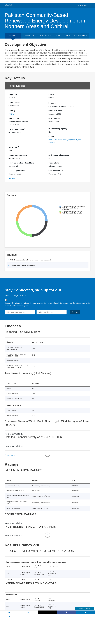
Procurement (29, 36)
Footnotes (9, 455)
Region (51, 136)
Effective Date (54, 118)
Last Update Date (55, 170)
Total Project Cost (17, 129)
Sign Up (75, 312)
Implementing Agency (57, 129)
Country (12, 110)
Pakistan (12, 114)
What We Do (9, 5)
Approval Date (15, 118)
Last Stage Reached (17, 170)
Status (51, 94)
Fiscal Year (14, 147)
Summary (13, 36)
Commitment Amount (18, 155)
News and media (63, 36)
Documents (45, 36)
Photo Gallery (80, 36)
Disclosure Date (55, 110)
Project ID (13, 94)
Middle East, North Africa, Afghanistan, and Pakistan (64, 141)
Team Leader (14, 102)
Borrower (53, 102)
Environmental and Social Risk (21, 163)
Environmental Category (58, 155)
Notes (11, 178)
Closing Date (53, 163)
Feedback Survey (84, 609)
